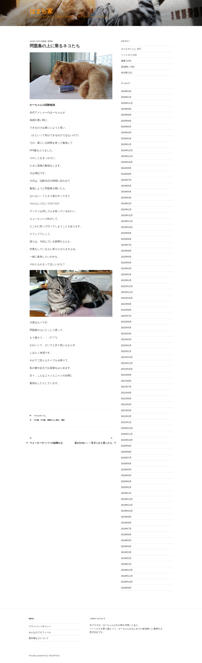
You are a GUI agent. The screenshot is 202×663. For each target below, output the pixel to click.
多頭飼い (125, 66)
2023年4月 (126, 262)
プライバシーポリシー (40, 626)
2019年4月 (126, 546)
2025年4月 (126, 132)
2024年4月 (126, 191)
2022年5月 (126, 327)
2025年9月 (126, 109)
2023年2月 (126, 274)
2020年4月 (126, 475)
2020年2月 (126, 487)
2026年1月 (126, 97)
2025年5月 (126, 126)
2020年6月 (126, 463)
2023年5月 (126, 256)
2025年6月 (126, 121)
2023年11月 (127, 221)
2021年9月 (126, 375)
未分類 (124, 72)
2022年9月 (126, 304)
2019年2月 (126, 558)
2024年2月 (126, 203)
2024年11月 (127, 156)
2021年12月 (127, 357)
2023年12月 (127, 215)
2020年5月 (126, 469)
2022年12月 (127, 286)
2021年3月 (126, 410)
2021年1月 (126, 422)
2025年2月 (126, 138)
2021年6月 (126, 392)
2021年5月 (126, 398)
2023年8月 (126, 239)
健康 (123, 60)
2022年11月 (127, 292)
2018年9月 (126, 587)
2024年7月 (126, 180)
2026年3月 (126, 91)
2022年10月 (127, 298)
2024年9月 (126, 168)
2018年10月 (127, 581)
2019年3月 (126, 552)
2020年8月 (126, 452)
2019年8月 (126, 522)
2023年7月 (126, 245)
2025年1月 (126, 144)
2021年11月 (127, 363)
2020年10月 (127, 440)
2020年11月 (127, 434)
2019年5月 (126, 540)
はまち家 (41, 11)
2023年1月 (126, 280)
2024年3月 (126, 197)
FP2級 (36, 420)
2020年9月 (126, 446)
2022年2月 (126, 345)
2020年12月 (127, 428)
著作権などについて (39, 638)
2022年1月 (126, 351)
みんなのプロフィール (40, 632)
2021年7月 (126, 386)
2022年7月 (126, 316)
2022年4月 (126, 333)
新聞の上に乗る (53, 420)
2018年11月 (127, 576)
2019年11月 (127, 505)
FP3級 (43, 420)
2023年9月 (126, 233)
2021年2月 (126, 416)
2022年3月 (126, 339)
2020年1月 (126, 493)
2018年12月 (127, 570)
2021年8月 (126, 381)
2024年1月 (126, 209)
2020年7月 (126, 457)
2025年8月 (126, 115)
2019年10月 (127, 511)
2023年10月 (127, 227)
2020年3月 (126, 481)
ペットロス (126, 55)
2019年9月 (126, 517)
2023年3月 (126, 268)
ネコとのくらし (40, 416)
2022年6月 (126, 321)
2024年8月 (126, 174)
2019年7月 (126, 528)
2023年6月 (126, 250)
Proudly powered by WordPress (44, 655)
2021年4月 (126, 404)
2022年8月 (126, 310)
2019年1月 (126, 564)
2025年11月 (127, 103)
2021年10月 (127, 369)
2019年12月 (127, 499)
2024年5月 (126, 185)
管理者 (50, 41)
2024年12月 (127, 150)
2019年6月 (126, 534)
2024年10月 (127, 162)
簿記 (63, 420)
